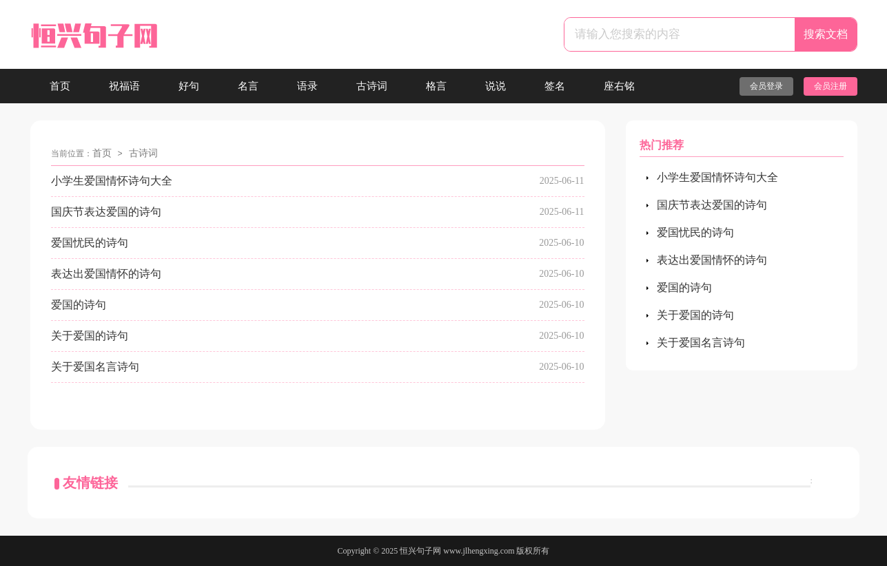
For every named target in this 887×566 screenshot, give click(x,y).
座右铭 (619, 86)
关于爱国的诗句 (89, 336)
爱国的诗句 (78, 305)
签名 (554, 86)
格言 (436, 86)
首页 (60, 86)
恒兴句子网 (420, 551)
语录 (307, 86)
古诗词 (371, 86)
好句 (189, 86)
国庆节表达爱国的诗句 (106, 212)
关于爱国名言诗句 (95, 367)
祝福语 (124, 86)
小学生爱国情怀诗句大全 (111, 181)
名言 (248, 86)
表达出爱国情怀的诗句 (106, 274)
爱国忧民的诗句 (89, 243)
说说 (495, 86)
